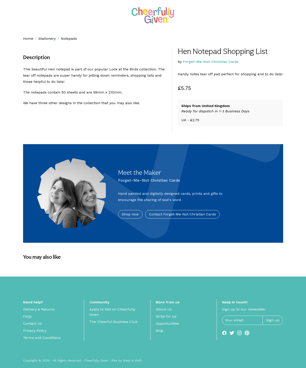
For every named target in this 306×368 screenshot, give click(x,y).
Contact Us (32, 323)
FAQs (27, 316)
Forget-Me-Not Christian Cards (211, 62)
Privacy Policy (34, 330)
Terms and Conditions (42, 338)
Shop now (130, 214)
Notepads (69, 38)
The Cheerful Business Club (113, 322)
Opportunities (167, 323)
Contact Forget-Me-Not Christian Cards (182, 214)
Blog (159, 330)
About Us (164, 309)
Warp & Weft (132, 360)
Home (28, 38)
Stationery (47, 38)
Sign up (272, 320)
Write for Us (166, 316)
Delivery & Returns (39, 309)
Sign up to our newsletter (244, 309)
